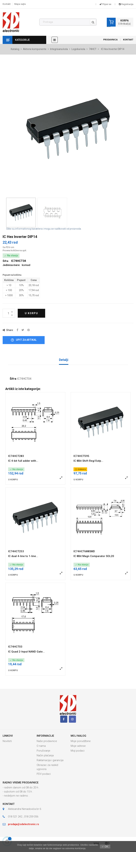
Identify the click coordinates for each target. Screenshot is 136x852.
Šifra (13, 378)
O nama (41, 745)
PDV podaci (44, 773)
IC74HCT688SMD (84, 551)
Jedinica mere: (11, 265)
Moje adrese (78, 745)
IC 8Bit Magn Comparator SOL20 (93, 556)
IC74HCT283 (16, 456)
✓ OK (105, 846)
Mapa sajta (20, 4)
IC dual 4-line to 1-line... (23, 556)
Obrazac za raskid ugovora (47, 767)
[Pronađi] (68, 22)
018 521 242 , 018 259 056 (23, 816)
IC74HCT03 (15, 646)
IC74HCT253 (16, 551)
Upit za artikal (24, 340)
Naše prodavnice (47, 741)
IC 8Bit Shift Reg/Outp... (88, 460)
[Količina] (9, 313)
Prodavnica (110, 39)
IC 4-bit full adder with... (23, 460)
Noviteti (7, 741)
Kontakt (7, 4)
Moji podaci (77, 750)
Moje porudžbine (81, 741)
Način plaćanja (45, 755)
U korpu (31, 313)
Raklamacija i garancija (50, 760)
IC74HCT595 (81, 456)
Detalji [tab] (63, 360)
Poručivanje (43, 750)
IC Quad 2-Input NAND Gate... (26, 651)
